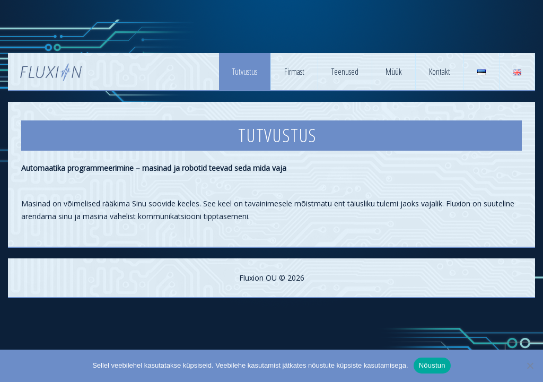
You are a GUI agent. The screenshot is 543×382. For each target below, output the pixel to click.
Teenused (344, 71)
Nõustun (432, 365)
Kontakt (439, 71)
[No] (529, 365)
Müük (394, 71)
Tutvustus (244, 71)
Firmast (294, 71)
